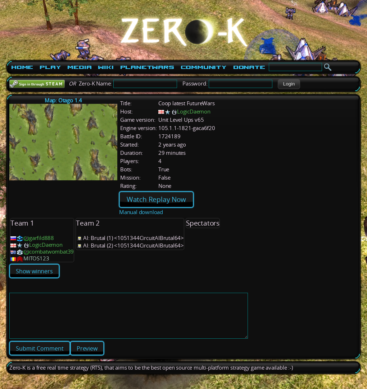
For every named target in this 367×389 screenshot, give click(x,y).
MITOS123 (36, 258)
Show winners (34, 271)
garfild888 (41, 238)
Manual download (141, 212)
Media (79, 67)
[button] (289, 84)
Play (50, 67)
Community (204, 67)
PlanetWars (147, 67)
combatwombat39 (51, 251)
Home (22, 67)
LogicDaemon (193, 111)
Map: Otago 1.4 (63, 100)
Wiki (105, 67)
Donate (249, 67)
